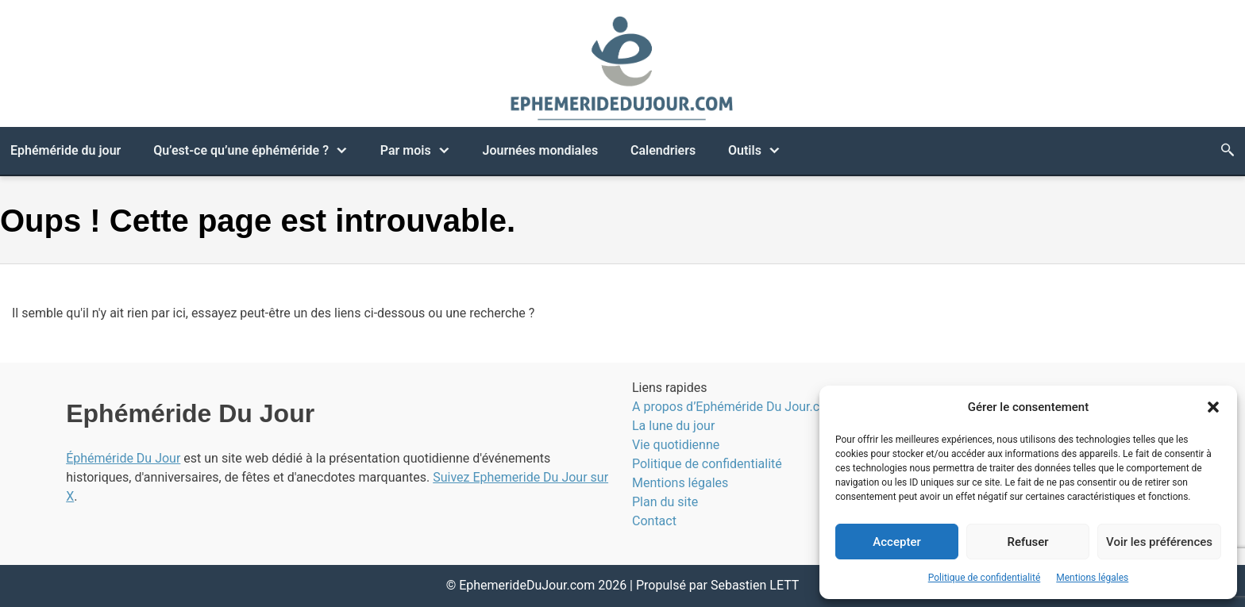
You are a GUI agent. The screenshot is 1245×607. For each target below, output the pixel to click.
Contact (654, 520)
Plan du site (665, 501)
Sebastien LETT (755, 585)
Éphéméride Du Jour (123, 458)
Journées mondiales (540, 150)
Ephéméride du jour (65, 150)
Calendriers (663, 150)
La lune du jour (673, 425)
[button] (1213, 407)
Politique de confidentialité (984, 577)
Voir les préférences (1159, 542)
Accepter (896, 542)
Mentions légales (1092, 577)
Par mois (405, 150)
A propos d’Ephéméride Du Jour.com (735, 406)
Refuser (1027, 542)
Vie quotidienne (675, 444)
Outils (744, 150)
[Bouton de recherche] (1227, 150)
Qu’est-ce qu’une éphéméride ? (241, 150)
